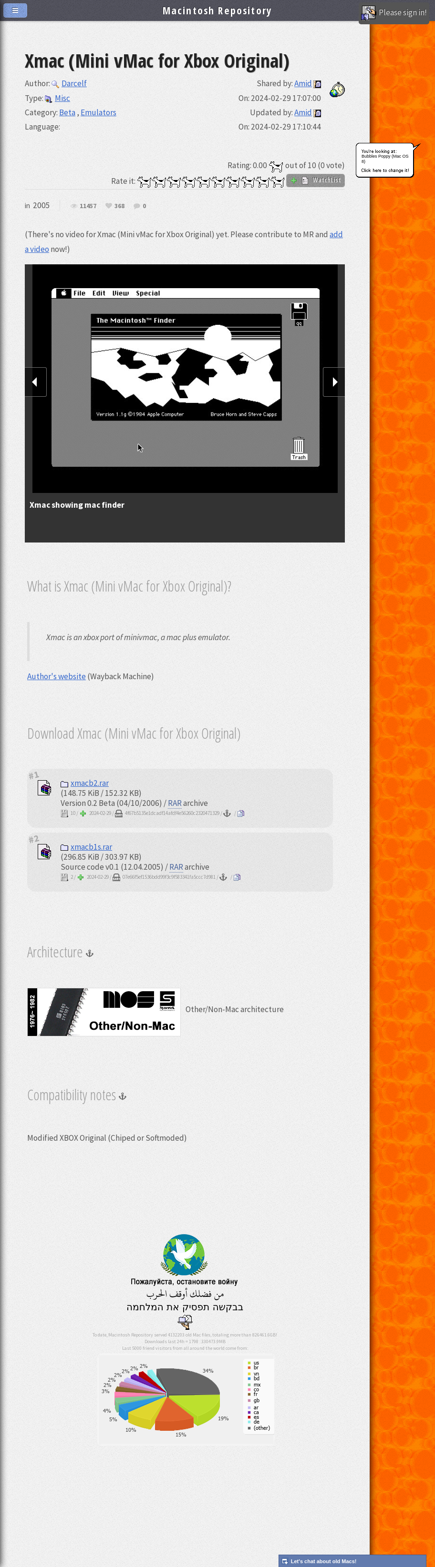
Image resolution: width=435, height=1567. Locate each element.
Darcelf (69, 83)
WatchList (315, 180)
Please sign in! (394, 13)
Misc (57, 98)
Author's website (56, 676)
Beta (67, 112)
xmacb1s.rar (86, 847)
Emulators (98, 112)
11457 (88, 206)
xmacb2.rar (85, 783)
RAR (175, 803)
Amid (303, 83)
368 (119, 206)
